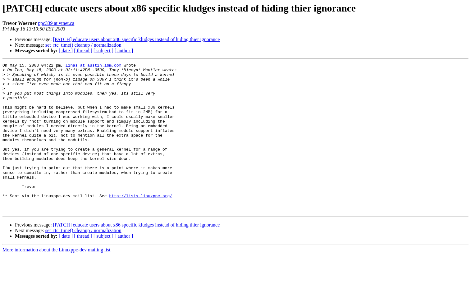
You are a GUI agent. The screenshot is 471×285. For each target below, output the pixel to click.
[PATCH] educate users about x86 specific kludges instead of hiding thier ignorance (136, 39)
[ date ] (66, 50)
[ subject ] (103, 50)
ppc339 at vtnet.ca (56, 23)
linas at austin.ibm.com (93, 66)
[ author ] (124, 50)
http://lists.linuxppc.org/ (140, 223)
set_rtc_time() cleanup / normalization (83, 45)
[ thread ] (83, 50)
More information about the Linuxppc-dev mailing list (56, 279)
